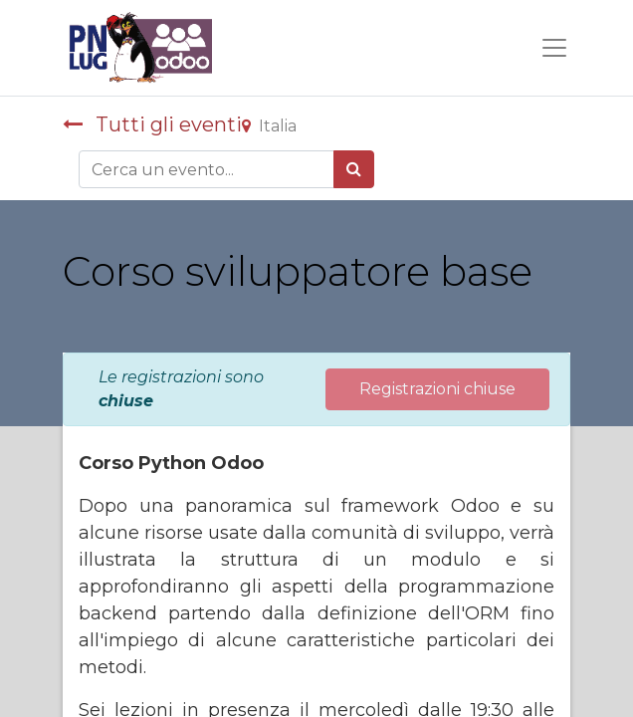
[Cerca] (353, 169)
